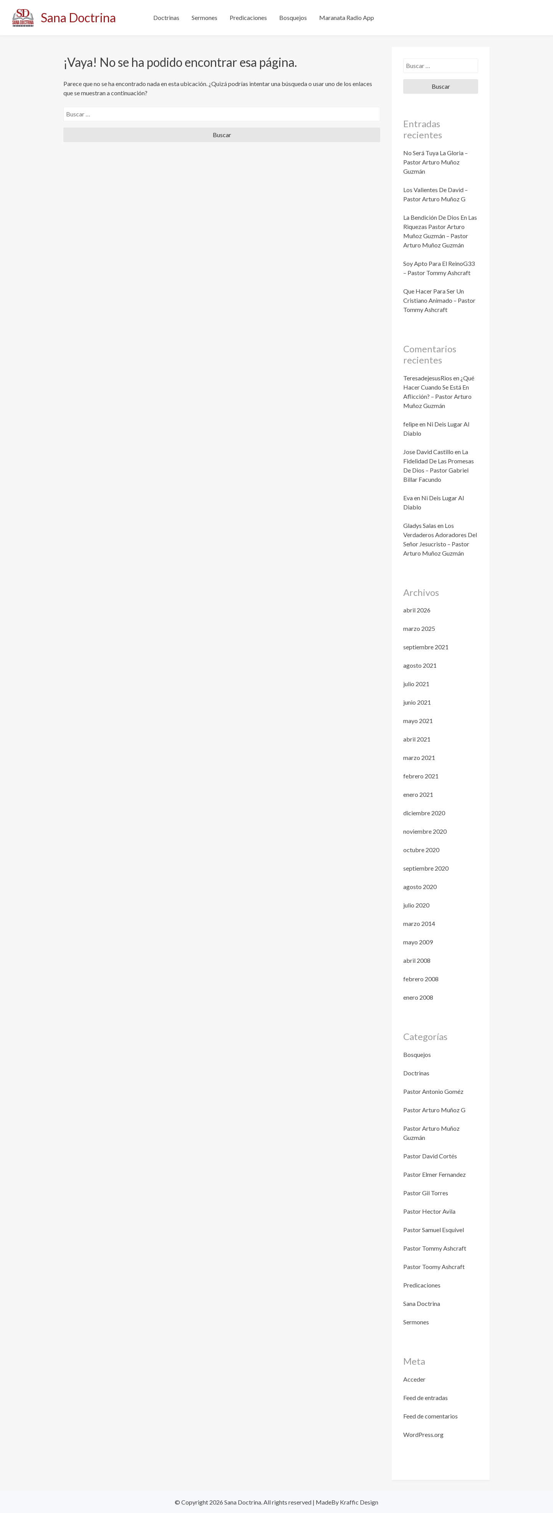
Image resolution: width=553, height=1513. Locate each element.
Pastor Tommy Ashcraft (434, 1248)
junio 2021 (417, 702)
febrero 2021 (421, 776)
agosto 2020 (420, 886)
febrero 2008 (421, 978)
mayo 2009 (418, 942)
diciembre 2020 (424, 812)
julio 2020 (416, 905)
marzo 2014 (419, 923)
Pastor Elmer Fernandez (434, 1174)
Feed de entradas (425, 1397)
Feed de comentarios (430, 1416)
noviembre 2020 (425, 831)
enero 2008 (418, 997)
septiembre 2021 (426, 646)
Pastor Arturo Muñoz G (434, 1109)
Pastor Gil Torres (425, 1192)
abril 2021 (416, 739)
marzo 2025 (419, 628)
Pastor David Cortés (430, 1156)
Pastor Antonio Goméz (433, 1091)
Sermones (204, 17)
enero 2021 (418, 794)
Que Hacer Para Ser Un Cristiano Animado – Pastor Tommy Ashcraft (439, 300)
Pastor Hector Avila (429, 1211)
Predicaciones (248, 17)
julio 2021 (416, 683)
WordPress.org (423, 1434)
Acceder (414, 1379)
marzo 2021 (419, 757)
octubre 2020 (421, 849)
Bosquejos (293, 17)
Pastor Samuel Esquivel (433, 1229)
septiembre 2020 (426, 868)
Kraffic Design (358, 1502)
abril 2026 (416, 610)
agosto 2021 (420, 665)
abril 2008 (416, 960)
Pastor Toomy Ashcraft (434, 1266)
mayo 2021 (418, 720)
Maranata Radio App (346, 17)
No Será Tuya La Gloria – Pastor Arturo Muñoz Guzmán (435, 162)
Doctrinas (166, 17)
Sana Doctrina (78, 17)
